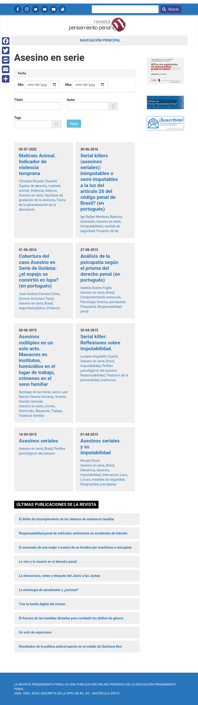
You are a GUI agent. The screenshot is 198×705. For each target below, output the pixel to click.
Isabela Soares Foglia (96, 288)
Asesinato (87, 221)
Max (68, 85)
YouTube (44, 9)
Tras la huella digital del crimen (42, 604)
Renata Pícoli (89, 461)
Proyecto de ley (107, 231)
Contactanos (53, 9)
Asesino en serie (31, 195)
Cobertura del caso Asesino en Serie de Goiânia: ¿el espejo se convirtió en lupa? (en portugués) (38, 271)
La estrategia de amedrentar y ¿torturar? (48, 590)
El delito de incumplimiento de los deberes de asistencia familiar (66, 519)
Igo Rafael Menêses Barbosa (101, 217)
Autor (71, 100)
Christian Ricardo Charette (38, 181)
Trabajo (56, 411)
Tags (17, 118)
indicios (51, 190)
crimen (50, 406)
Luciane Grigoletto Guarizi (99, 356)
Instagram (26, 9)
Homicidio (26, 411)
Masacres (42, 411)
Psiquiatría (88, 307)
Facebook (17, 9)
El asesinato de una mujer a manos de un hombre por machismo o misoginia (75, 547)
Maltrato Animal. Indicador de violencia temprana (37, 164)
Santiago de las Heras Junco (40, 392)
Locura (85, 479)
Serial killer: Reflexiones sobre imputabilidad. (100, 342)
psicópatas (117, 302)
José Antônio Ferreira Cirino (39, 294)
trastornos (108, 380)
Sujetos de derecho (33, 186)
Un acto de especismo (35, 632)
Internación (110, 475)
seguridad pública (32, 308)
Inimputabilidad (91, 226)
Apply (74, 123)
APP (62, 9)
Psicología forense (94, 302)
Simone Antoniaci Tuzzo (36, 298)
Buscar (173, 9)
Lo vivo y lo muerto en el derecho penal (48, 561)
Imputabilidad (90, 366)
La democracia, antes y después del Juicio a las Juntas (59, 576)
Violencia (37, 190)
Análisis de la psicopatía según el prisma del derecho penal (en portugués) (100, 268)
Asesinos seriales (38, 441)
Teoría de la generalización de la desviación (42, 204)
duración (103, 470)
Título (18, 100)
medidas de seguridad (108, 479)
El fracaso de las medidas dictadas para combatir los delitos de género (71, 618)
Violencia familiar (31, 415)
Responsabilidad (92, 375)
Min (21, 85)
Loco (123, 475)
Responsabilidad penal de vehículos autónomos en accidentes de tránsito (73, 533)
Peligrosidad (89, 484)
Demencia (87, 470)
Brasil (49, 303)
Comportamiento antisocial (100, 297)
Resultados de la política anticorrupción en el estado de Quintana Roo (70, 646)
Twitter (35, 9)
